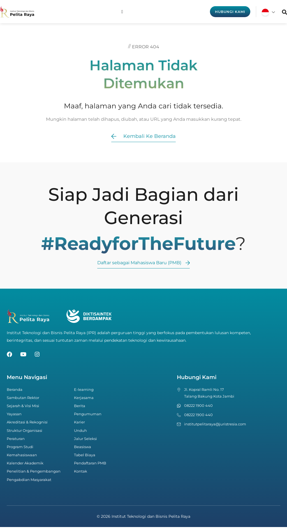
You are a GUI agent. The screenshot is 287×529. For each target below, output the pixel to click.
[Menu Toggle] (122, 12)
